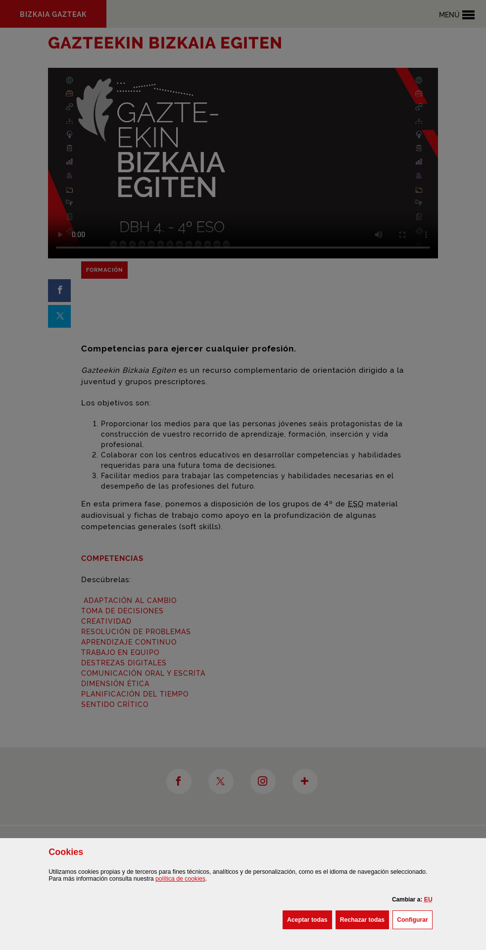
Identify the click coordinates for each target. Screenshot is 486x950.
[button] (428, 899)
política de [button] (180, 878)
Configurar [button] (415, 918)
